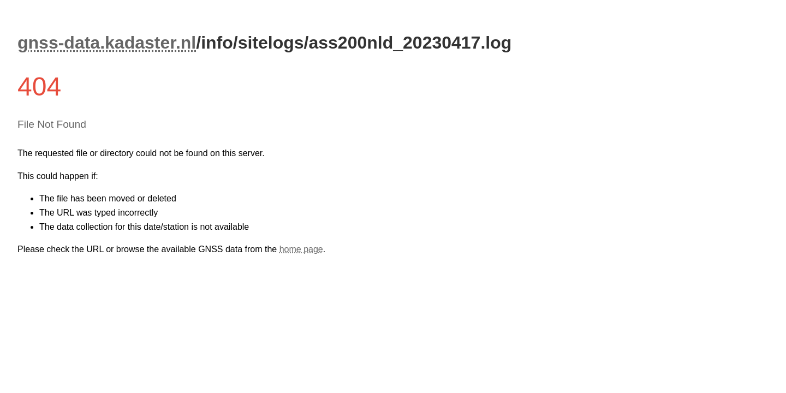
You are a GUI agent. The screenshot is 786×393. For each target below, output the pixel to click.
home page (301, 249)
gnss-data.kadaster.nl (106, 42)
